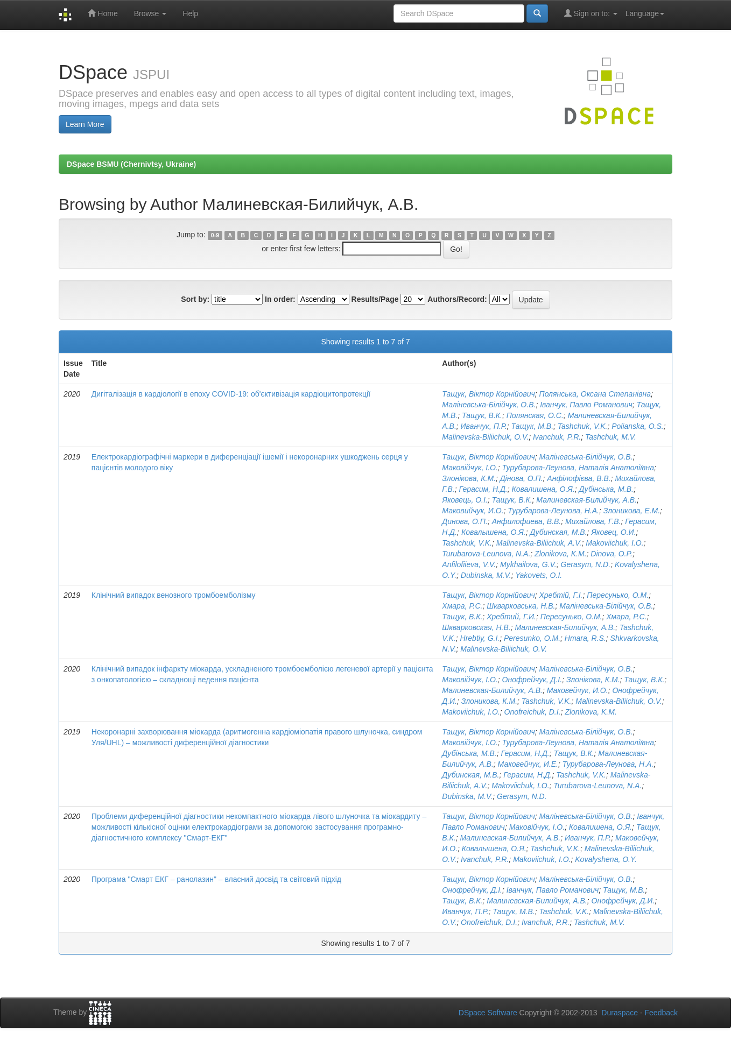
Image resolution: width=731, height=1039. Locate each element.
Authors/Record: (457, 299)
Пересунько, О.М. (618, 595)
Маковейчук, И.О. (577, 690)
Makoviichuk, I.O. (614, 543)
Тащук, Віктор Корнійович (488, 394)
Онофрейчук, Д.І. (532, 679)
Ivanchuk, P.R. (557, 437)
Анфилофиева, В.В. (526, 521)
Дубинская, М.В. (558, 532)
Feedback (661, 1012)
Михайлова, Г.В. (593, 521)
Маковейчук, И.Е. (528, 764)
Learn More (85, 124)
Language (644, 13)
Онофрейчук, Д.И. (623, 900)
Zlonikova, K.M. (560, 553)
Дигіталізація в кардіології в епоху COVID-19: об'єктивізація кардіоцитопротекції (231, 394)
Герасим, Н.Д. (483, 489)
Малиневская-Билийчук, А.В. (586, 500)
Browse (150, 13)
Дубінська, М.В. (606, 489)
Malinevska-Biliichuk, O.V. (485, 437)
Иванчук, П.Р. (484, 426)
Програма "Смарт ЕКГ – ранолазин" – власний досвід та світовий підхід (216, 879)
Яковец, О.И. (613, 532)
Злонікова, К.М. (469, 478)
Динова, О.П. (465, 521)
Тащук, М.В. (532, 426)
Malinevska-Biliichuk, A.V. (539, 543)
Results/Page (375, 299)
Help (190, 13)
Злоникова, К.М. (489, 701)
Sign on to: (590, 13)
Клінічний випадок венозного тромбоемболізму (174, 595)
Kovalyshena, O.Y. (606, 859)
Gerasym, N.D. (586, 564)
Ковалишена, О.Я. (543, 489)
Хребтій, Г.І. (561, 595)
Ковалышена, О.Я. (493, 532)
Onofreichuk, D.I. (532, 712)
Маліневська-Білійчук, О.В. (489, 404)
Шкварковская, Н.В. (476, 627)
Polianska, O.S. (637, 426)
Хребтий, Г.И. (511, 616)
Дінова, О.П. (521, 478)
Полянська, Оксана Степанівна (595, 394)
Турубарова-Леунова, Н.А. (553, 510)
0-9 (215, 235)
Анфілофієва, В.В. (578, 478)
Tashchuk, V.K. (583, 426)
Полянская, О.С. (535, 415)
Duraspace (619, 1012)
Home (102, 13)
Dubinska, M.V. (486, 575)
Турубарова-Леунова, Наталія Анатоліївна (578, 467)
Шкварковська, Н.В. (521, 606)
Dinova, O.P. (611, 553)
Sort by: (195, 299)
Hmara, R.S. (585, 638)
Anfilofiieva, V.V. (469, 564)
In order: (280, 299)
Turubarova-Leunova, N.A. (486, 553)
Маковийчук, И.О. (472, 510)
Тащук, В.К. (482, 415)
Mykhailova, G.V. (528, 564)
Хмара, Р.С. (462, 606)
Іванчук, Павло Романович (586, 404)
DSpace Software (488, 1012)
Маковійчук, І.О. (469, 467)
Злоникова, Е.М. (631, 510)
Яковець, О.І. (464, 500)
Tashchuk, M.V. (610, 437)
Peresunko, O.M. (532, 638)
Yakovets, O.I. (538, 575)
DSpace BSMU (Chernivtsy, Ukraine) (131, 164)
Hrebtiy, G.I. (480, 638)
